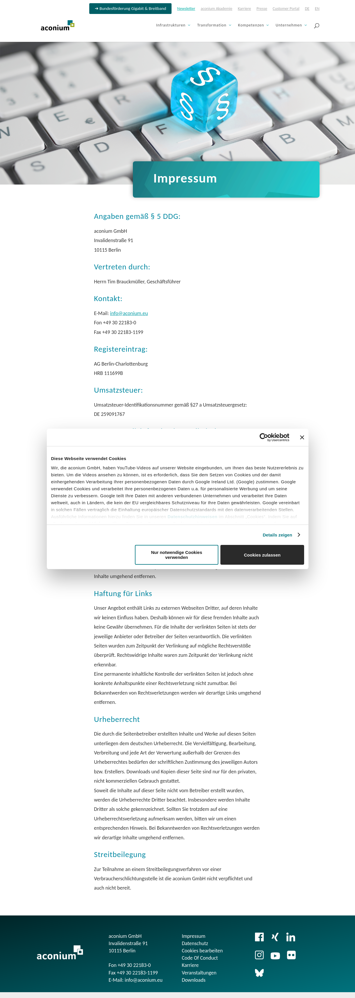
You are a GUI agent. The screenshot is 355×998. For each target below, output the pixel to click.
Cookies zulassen (262, 554)
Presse (261, 9)
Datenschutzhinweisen (192, 516)
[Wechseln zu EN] (317, 10)
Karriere (244, 9)
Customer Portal (286, 9)
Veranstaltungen (199, 973)
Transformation (211, 25)
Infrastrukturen (170, 25)
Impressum (193, 936)
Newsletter (186, 9)
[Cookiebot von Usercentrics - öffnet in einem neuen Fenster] (263, 437)
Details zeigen (277, 534)
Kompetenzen (251, 25)
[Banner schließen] (302, 437)
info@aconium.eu (129, 313)
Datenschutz (195, 943)
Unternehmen (289, 25)
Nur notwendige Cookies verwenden (176, 555)
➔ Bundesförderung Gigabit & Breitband (130, 8)
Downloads (194, 980)
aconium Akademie (216, 9)
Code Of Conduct (200, 958)
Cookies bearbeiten (202, 950)
